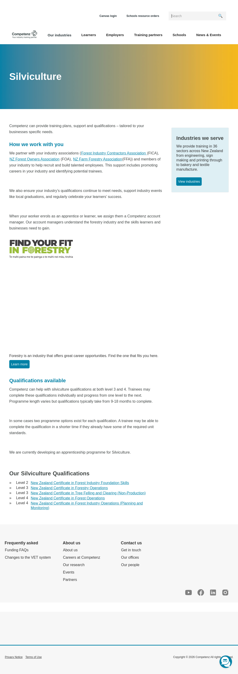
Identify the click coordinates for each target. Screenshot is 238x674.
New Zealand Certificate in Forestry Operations (69, 488)
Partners (70, 580)
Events (68, 572)
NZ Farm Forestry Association (97, 159)
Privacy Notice (14, 657)
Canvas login (108, 16)
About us (70, 550)
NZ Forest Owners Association (34, 159)
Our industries (59, 35)
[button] (88, 34)
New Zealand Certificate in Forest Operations (68, 498)
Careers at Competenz (81, 557)
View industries (189, 181)
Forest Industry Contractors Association (114, 153)
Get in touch (131, 550)
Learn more (19, 364)
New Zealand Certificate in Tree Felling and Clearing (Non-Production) (88, 493)
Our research (73, 565)
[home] (24, 34)
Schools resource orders (143, 16)
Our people (130, 565)
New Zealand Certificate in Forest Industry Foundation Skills (80, 483)
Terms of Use (33, 657)
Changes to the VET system (28, 557)
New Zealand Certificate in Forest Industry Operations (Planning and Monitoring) (87, 505)
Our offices (130, 557)
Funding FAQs (16, 550)
